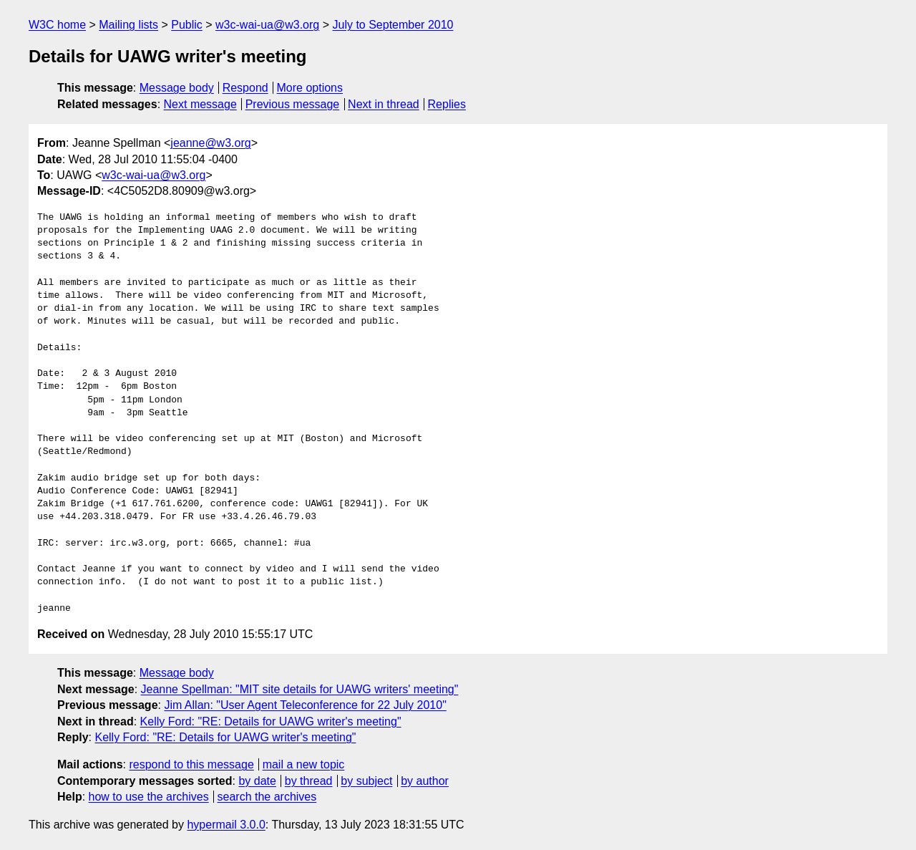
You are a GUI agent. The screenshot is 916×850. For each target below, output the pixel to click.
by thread (309, 781)
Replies (447, 104)
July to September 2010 (392, 25)
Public (187, 25)
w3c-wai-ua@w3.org (267, 25)
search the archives (267, 797)
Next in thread (383, 104)
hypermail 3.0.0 (226, 824)
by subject (366, 781)
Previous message (292, 104)
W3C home (57, 25)
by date (257, 781)
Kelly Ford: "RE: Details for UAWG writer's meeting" (270, 721)
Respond (245, 88)
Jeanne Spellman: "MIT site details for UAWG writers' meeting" (300, 689)
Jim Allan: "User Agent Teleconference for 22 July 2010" (305, 705)
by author (425, 781)
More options (310, 88)
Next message (200, 104)
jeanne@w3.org (210, 143)
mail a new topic (304, 764)
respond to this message (191, 764)
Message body (177, 88)
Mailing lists (128, 25)
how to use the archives (149, 797)
